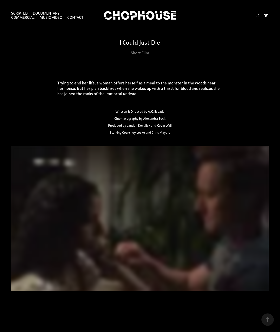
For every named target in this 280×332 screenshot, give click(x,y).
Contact (75, 17)
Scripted (19, 13)
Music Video (51, 17)
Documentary (46, 13)
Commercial (22, 17)
